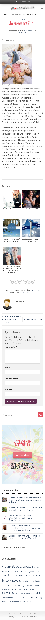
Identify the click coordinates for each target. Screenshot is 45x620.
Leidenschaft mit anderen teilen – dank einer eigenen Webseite (25, 537)
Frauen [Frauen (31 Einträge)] (18, 571)
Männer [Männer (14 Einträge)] (15, 589)
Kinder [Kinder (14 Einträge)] (12, 586)
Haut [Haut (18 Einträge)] (21, 575)
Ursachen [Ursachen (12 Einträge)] (15, 602)
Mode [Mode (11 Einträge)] (9, 589)
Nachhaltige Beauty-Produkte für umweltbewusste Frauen (25, 509)
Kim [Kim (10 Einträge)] (3, 586)
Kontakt (33, 613)
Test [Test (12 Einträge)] (22, 598)
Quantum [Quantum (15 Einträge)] (23, 589)
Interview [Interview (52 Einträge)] (10, 580)
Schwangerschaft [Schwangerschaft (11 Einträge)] (22, 593)
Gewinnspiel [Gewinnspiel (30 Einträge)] (10, 575)
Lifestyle (21, 14)
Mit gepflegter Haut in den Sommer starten (11, 319)
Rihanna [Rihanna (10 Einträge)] (31, 589)
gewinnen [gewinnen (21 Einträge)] (34, 571)
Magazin (14, 14)
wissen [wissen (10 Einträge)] (35, 602)
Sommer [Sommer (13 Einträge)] (5, 598)
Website (8, 389)
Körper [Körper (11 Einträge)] (23, 586)
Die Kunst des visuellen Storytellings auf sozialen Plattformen (21, 518)
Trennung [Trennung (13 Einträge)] (38, 598)
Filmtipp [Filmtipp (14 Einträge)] (5, 571)
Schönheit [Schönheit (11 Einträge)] (31, 593)
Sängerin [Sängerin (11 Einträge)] (17, 598)
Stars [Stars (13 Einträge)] (11, 598)
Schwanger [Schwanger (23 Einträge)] (8, 592)
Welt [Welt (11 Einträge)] (30, 602)
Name (8, 368)
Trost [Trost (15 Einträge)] (4, 601)
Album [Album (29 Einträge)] (6, 566)
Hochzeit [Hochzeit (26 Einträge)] (34, 575)
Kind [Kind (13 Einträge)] (7, 586)
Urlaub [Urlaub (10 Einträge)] (9, 602)
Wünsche (27, 293)
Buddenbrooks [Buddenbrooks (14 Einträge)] (32, 567)
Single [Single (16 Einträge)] (39, 593)
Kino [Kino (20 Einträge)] (18, 585)
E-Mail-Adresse (12, 378)
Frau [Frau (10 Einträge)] (11, 571)
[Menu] (41, 8)
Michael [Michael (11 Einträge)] (4, 589)
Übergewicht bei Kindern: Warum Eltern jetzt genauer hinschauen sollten (25, 500)
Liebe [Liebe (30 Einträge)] (36, 585)
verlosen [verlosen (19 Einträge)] (24, 601)
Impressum (24, 613)
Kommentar (11, 347)
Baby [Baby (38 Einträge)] (15, 566)
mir (21, 293)
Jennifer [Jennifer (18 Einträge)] (30, 581)
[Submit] (40, 414)
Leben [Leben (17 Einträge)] (29, 586)
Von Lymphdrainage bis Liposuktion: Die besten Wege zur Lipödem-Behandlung (25, 528)
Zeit (32, 293)
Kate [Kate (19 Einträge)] (37, 581)
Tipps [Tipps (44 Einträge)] (28, 597)
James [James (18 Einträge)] (22, 581)
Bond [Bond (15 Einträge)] (22, 567)
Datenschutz (14, 613)
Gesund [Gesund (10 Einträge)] (26, 571)
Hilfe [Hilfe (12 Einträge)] (26, 576)
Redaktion (22, 32)
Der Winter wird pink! (33, 319)
